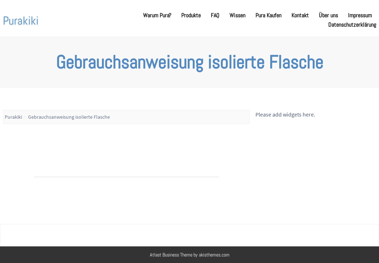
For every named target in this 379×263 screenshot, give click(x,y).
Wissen (237, 15)
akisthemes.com (214, 254)
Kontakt (300, 15)
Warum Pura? (157, 15)
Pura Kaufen (268, 15)
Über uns (328, 15)
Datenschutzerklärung (352, 25)
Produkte (191, 15)
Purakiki (21, 20)
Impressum (360, 15)
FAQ (215, 15)
